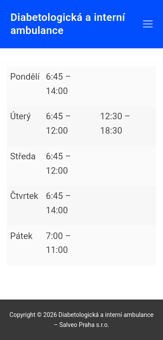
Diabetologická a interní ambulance (67, 23)
